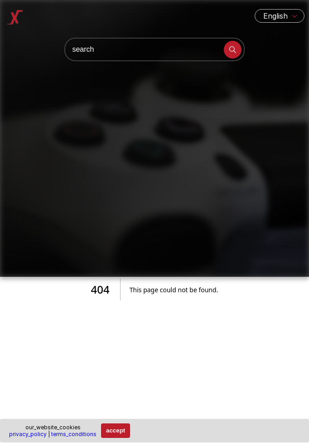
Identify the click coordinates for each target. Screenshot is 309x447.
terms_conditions (74, 434)
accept (115, 430)
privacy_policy (28, 434)
